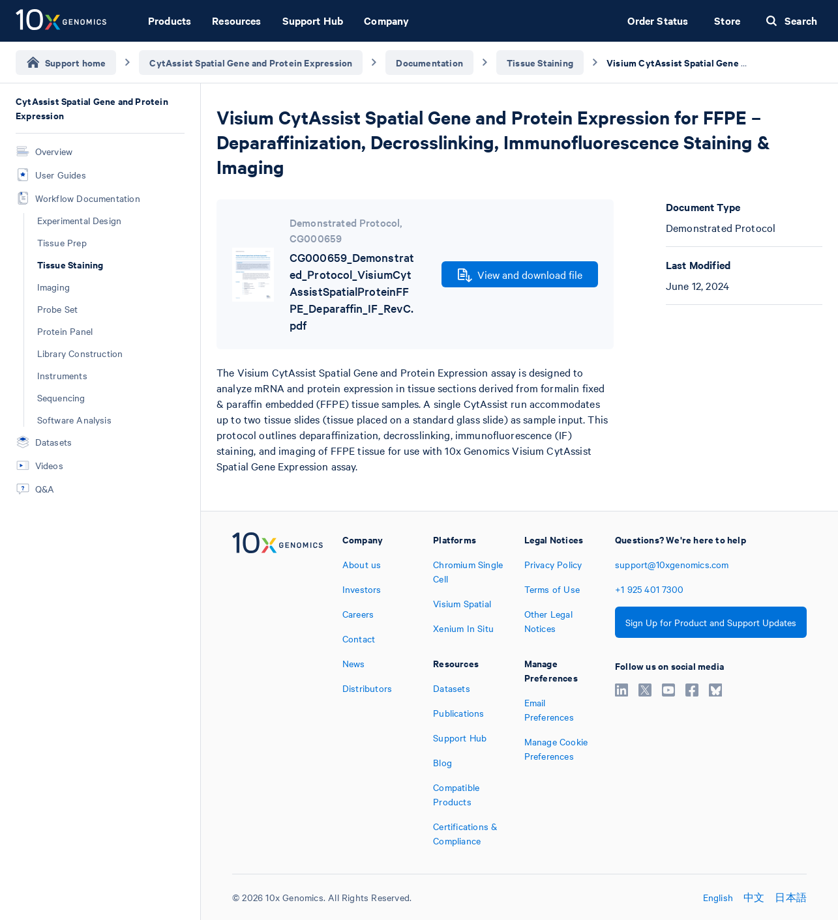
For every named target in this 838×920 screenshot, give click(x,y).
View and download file (520, 275)
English (718, 897)
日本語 (791, 897)
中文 (753, 897)
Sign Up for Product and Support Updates (710, 622)
